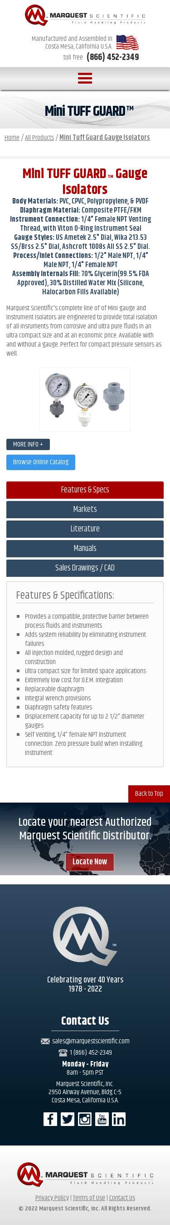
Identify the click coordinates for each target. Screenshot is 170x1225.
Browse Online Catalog (40, 462)
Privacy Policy (52, 1198)
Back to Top (149, 793)
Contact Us (122, 1198)
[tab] (85, 490)
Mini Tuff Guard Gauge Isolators (104, 138)
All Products (39, 138)
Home (12, 138)
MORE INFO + (28, 444)
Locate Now (90, 862)
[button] (85, 78)
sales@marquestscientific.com (91, 1041)
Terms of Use (89, 1198)
